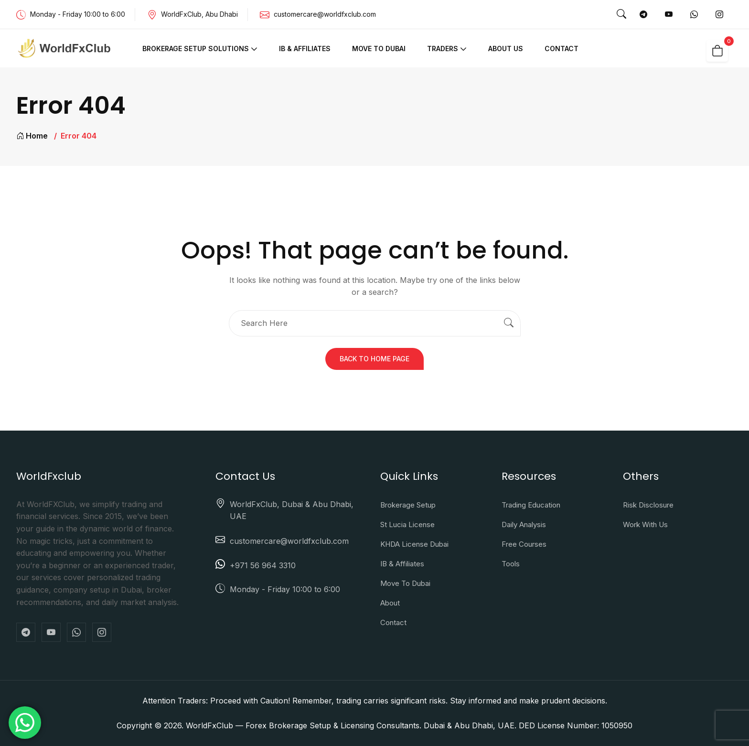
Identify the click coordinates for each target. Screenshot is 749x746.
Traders (442, 48)
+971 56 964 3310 (263, 565)
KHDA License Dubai (414, 544)
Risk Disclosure (648, 504)
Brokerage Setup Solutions (195, 48)
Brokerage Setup (408, 504)
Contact (561, 48)
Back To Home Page (374, 359)
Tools (511, 563)
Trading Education (531, 504)
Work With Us (645, 524)
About (390, 602)
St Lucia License (407, 524)
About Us (505, 48)
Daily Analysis (524, 524)
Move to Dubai (379, 48)
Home (32, 136)
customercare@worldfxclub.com (325, 14)
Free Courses (524, 544)
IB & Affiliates (305, 48)
